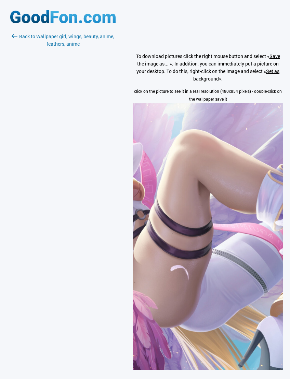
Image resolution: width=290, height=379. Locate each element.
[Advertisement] (63, 128)
